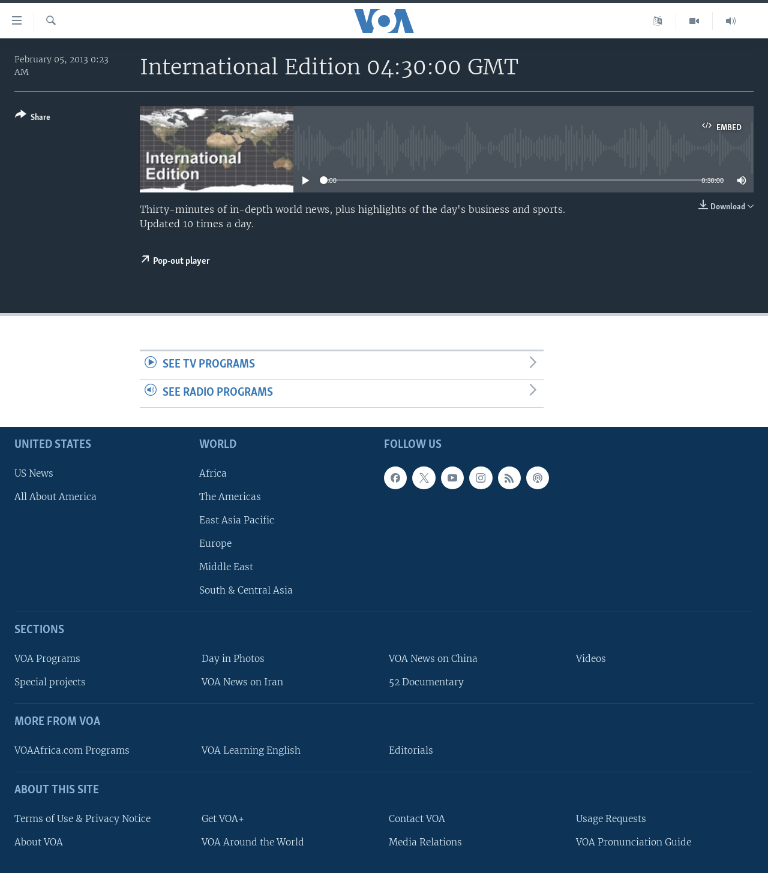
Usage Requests (611, 818)
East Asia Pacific (236, 520)
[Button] (32, 118)
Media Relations (425, 841)
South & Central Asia (246, 590)
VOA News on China (433, 658)
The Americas (230, 496)
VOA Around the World (253, 841)
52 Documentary (426, 682)
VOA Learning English (251, 750)
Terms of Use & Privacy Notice (82, 818)
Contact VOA (417, 818)
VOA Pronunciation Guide (633, 841)
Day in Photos (233, 658)
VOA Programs (47, 658)
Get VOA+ (223, 818)
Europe (215, 543)
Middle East (226, 567)
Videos (591, 658)
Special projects (50, 682)
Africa (213, 472)
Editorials (411, 750)
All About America (55, 496)
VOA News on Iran (242, 682)
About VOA (38, 841)
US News (33, 472)
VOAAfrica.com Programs (72, 750)
